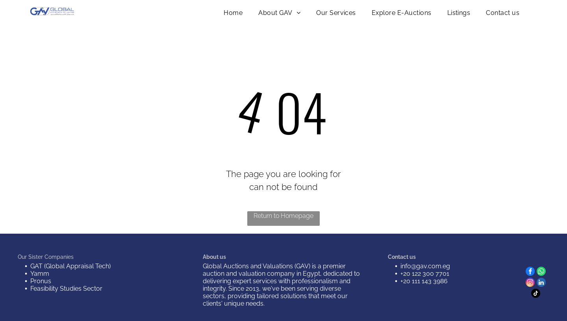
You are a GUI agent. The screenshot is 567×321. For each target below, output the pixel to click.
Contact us (402, 257)
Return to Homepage (283, 216)
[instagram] (530, 283)
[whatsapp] (541, 272)
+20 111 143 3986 (424, 281)
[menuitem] (233, 12)
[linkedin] (541, 283)
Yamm (39, 273)
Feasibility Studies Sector (66, 288)
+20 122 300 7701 (424, 273)
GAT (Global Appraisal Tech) (70, 266)
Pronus (40, 281)
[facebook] (530, 272)
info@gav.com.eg (425, 266)
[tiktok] (535, 294)
